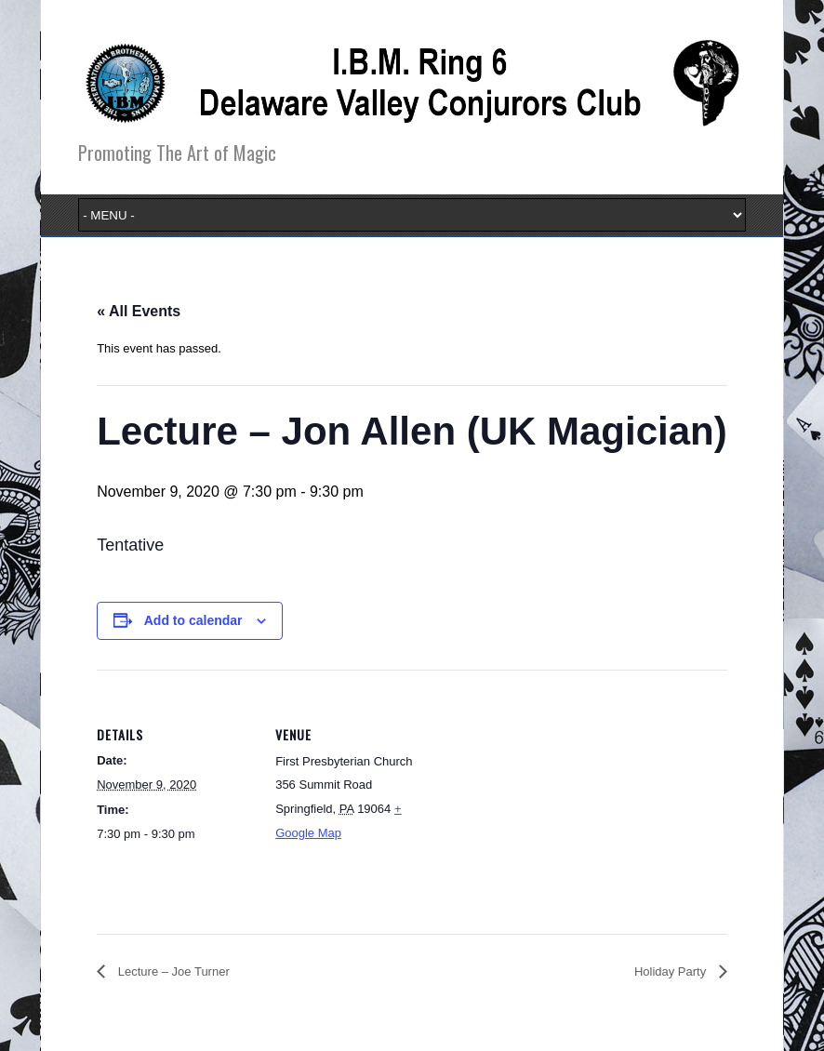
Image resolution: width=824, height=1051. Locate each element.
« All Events (138, 311)
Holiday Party (672, 971)
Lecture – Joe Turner (172, 971)
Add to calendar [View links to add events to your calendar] (193, 620)
